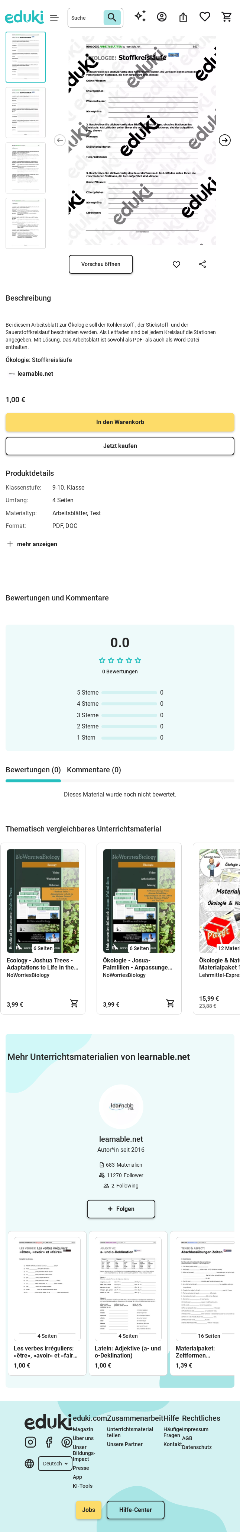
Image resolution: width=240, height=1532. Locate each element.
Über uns (83, 1438)
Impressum (195, 1429)
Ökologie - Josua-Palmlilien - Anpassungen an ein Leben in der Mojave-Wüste (137, 964)
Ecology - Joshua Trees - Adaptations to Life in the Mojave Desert (40, 964)
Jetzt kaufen (120, 445)
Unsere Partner (125, 1444)
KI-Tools (83, 1486)
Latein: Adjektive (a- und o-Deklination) (128, 1352)
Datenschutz (197, 1447)
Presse (81, 1468)
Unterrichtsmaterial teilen (131, 1432)
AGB (187, 1438)
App (77, 1477)
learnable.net (35, 373)
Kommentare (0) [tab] (94, 769)
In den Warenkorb (120, 422)
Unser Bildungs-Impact (84, 1453)
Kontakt (172, 1444)
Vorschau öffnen (100, 264)
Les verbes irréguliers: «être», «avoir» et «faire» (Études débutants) (47, 1352)
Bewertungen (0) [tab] (33, 769)
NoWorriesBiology (28, 975)
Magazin (83, 1429)
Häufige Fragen (172, 1432)
